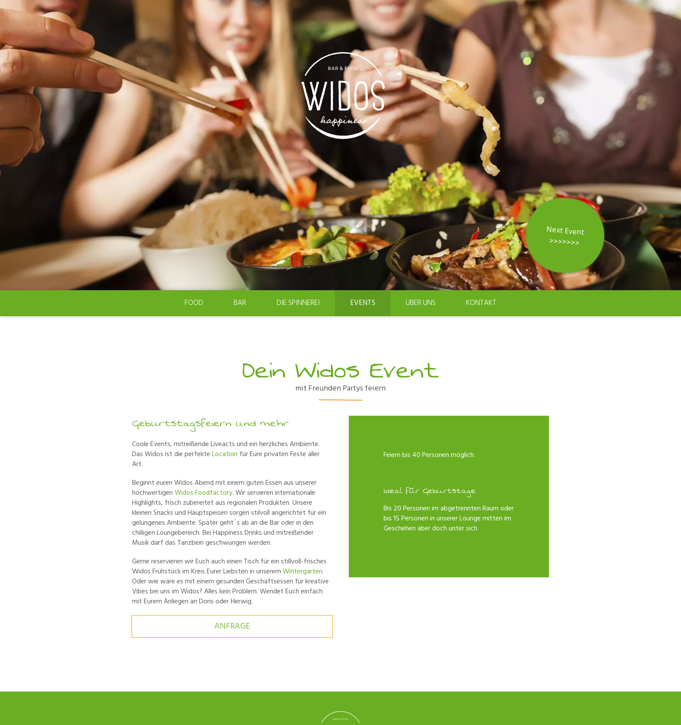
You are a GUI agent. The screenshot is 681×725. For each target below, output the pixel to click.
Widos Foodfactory (203, 493)
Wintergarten (302, 571)
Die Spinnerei (298, 303)
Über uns (421, 303)
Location (225, 454)
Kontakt (481, 303)
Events (362, 303)
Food (194, 303)
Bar (240, 303)
